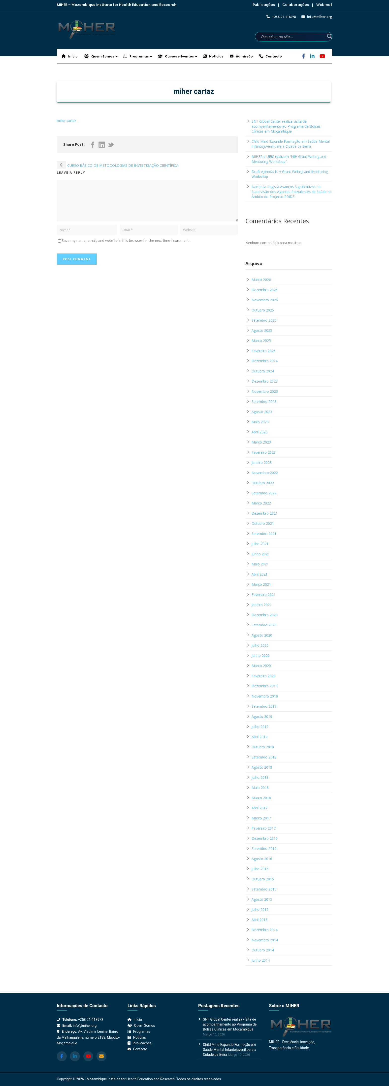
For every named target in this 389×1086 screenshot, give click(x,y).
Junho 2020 (261, 655)
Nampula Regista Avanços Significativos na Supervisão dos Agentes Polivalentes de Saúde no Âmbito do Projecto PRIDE (292, 191)
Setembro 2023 (264, 401)
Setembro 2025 (264, 320)
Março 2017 (261, 818)
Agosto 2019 (262, 716)
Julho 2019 (260, 726)
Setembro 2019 (264, 706)
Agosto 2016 (262, 858)
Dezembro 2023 (265, 381)
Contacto (270, 56)
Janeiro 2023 (262, 462)
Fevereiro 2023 (264, 452)
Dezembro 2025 (265, 289)
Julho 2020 (260, 645)
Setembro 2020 (264, 625)
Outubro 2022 (263, 482)
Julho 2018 (260, 777)
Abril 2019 (259, 736)
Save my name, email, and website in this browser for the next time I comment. (126, 240)
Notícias (213, 56)
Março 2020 (261, 665)
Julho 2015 (260, 909)
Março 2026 (261, 279)
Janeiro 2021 (262, 604)
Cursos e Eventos (176, 56)
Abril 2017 (259, 808)
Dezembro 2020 (265, 615)
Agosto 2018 (262, 767)
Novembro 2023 (265, 391)
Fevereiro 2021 (264, 594)
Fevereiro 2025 (264, 350)
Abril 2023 (259, 432)
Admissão (241, 56)
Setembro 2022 (264, 493)
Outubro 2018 (263, 747)
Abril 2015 (259, 919)
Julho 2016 (260, 868)
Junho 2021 (261, 554)
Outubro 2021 (263, 523)
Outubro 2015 (263, 879)
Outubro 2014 (263, 950)
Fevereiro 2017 (264, 828)
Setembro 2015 (264, 889)
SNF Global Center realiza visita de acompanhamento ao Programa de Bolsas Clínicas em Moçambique (286, 126)
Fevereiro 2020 (264, 675)
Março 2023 (261, 442)
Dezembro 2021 (265, 513)
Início (70, 56)
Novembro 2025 (265, 300)
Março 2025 (261, 340)
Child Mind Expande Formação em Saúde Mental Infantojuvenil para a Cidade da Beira (291, 144)
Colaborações (295, 4)
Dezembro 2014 (265, 929)
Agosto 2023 (262, 411)
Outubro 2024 (263, 371)
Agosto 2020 (262, 635)
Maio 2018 (260, 787)
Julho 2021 (260, 543)
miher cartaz (66, 121)
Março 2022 (261, 503)
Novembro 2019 (265, 696)
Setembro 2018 (264, 757)
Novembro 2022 (265, 472)
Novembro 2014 (265, 940)
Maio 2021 (260, 564)
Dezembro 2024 (265, 361)
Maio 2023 (260, 421)
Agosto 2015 (262, 899)
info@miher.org (85, 1026)
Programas (136, 56)
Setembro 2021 (264, 533)
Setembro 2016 (264, 848)
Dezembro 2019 (265, 686)
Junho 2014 (261, 960)
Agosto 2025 (262, 330)
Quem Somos (99, 56)
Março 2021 (261, 584)
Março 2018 (261, 797)
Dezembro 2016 (265, 838)
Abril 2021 (259, 574)
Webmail (324, 4)
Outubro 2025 (263, 310)
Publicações (264, 4)
